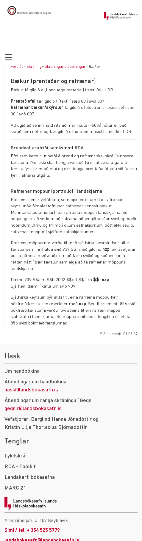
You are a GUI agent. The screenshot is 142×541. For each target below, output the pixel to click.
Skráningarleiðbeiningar (65, 66)
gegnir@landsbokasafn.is (33, 407)
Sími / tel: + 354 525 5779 (32, 530)
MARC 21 (15, 487)
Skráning (34, 66)
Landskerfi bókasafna (29, 476)
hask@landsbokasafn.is (31, 389)
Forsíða (17, 66)
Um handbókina (22, 370)
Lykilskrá (14, 455)
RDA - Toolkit (20, 465)
